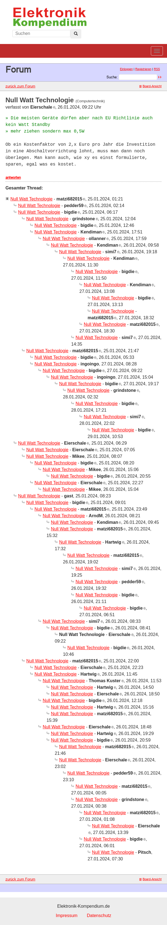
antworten (13, 177)
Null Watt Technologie (31, 199)
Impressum (66, 915)
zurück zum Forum (20, 86)
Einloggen (126, 69)
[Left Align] (75, 33)
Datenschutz (99, 915)
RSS (157, 69)
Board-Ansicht (150, 86)
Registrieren (143, 69)
